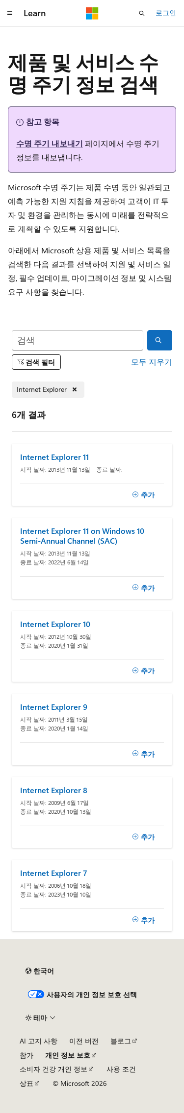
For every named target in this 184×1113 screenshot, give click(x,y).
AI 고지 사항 (38, 1040)
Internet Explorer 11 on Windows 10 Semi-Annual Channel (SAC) (82, 536)
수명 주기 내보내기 (49, 143)
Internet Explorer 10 (55, 624)
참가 (26, 1055)
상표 (26, 1083)
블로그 (120, 1040)
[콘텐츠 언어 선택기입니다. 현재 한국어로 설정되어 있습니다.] (40, 971)
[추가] (143, 495)
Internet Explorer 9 (53, 707)
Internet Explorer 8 (53, 790)
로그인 (166, 12)
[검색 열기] (142, 13)
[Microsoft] (92, 13)
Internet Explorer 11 (54, 457)
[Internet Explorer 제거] (48, 390)
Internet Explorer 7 (53, 873)
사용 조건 (121, 1069)
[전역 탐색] (10, 13)
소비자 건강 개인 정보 (53, 1069)
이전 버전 (84, 1040)
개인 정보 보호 (67, 1055)
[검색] (77, 340)
